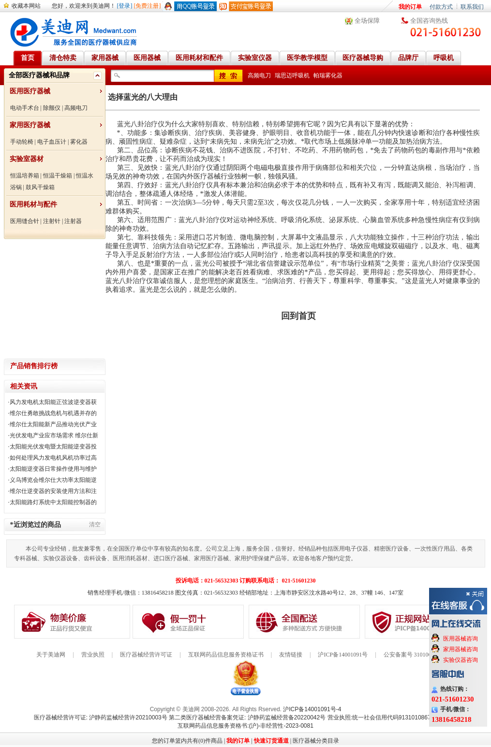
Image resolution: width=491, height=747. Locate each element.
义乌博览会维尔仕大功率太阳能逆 (53, 480)
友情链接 (290, 654)
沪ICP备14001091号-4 (312, 709)
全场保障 (367, 20)
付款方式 (441, 6)
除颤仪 (51, 108)
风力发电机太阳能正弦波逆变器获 (53, 402)
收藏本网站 (26, 5)
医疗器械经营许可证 (146, 654)
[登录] (125, 5)
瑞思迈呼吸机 (292, 75)
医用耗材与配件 (33, 204)
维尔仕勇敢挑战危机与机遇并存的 (53, 413)
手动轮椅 (21, 141)
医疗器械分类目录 (316, 740)
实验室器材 (27, 159)
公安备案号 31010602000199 (419, 654)
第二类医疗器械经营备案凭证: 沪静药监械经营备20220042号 (247, 717)
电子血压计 (51, 141)
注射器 (73, 221)
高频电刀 (76, 108)
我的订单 (410, 6)
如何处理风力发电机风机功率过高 (53, 457)
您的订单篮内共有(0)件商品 (187, 740)
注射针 (51, 221)
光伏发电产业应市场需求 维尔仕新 (54, 435)
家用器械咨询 (460, 649)
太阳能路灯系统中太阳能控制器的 (53, 502)
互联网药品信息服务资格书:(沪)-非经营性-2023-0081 (245, 725)
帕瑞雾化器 (327, 75)
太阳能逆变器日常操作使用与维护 (53, 468)
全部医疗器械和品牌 (39, 75)
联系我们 (472, 6)
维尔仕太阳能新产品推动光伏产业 (53, 424)
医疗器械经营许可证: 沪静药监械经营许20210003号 (100, 717)
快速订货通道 (271, 740)
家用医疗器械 (30, 125)
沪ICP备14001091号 (343, 654)
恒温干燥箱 (57, 175)
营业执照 (92, 654)
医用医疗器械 (30, 91)
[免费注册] (147, 5)
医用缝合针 (24, 221)
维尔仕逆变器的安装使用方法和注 (53, 491)
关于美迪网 (50, 654)
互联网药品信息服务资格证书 (226, 654)
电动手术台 (24, 108)
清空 (95, 524)
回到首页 (298, 316)
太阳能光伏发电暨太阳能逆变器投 (53, 446)
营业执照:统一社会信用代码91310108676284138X (392, 717)
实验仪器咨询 (460, 660)
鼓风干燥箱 (40, 187)
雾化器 (79, 141)
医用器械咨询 (460, 638)
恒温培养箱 (24, 175)
